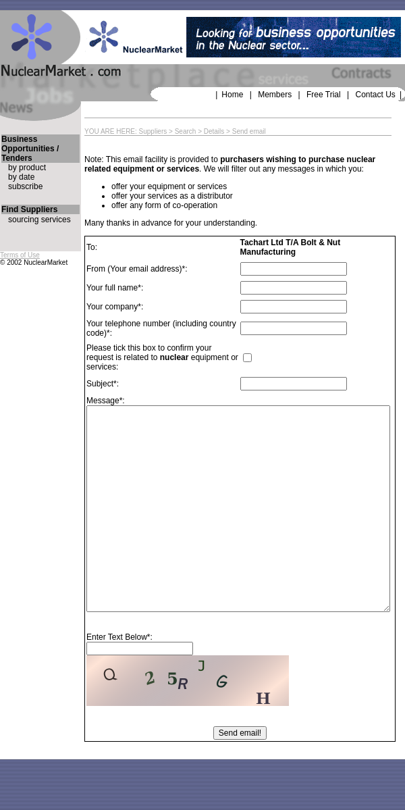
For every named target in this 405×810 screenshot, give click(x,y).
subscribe (25, 186)
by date (21, 177)
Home (232, 94)
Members (275, 94)
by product (27, 167)
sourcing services (39, 219)
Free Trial (323, 94)
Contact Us (376, 94)
